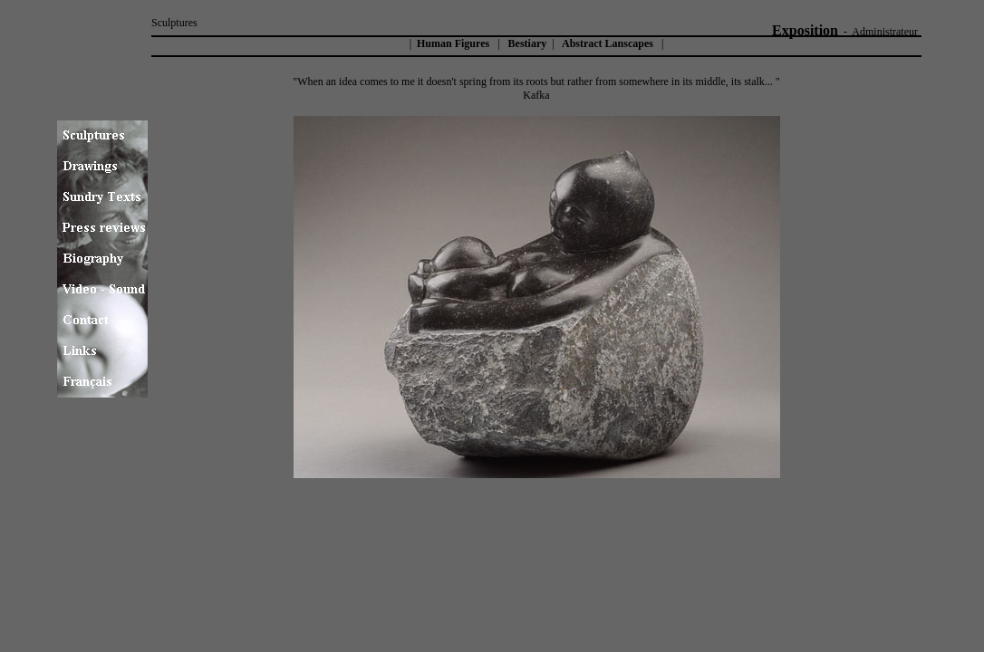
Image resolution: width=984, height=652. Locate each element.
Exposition (805, 30)
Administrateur (885, 31)
